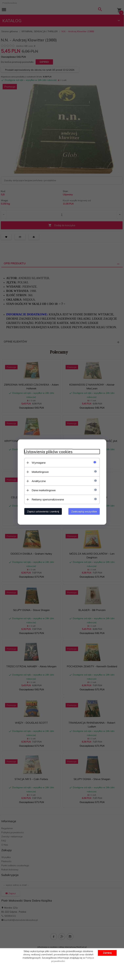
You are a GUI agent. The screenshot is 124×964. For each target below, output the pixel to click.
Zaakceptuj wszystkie (84, 511)
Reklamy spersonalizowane (48, 499)
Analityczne (39, 481)
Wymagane (39, 462)
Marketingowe (40, 471)
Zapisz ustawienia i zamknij (43, 511)
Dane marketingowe (44, 490)
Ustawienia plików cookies (48, 451)
